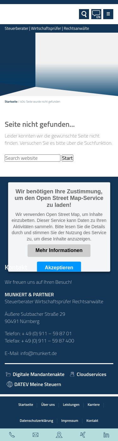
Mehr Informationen (59, 250)
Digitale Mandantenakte (35, 374)
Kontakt (92, 420)
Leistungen (71, 404)
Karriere (94, 404)
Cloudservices (87, 374)
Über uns (48, 404)
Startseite (11, 101)
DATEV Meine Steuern (33, 384)
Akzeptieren (59, 267)
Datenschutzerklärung (36, 420)
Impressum (69, 420)
